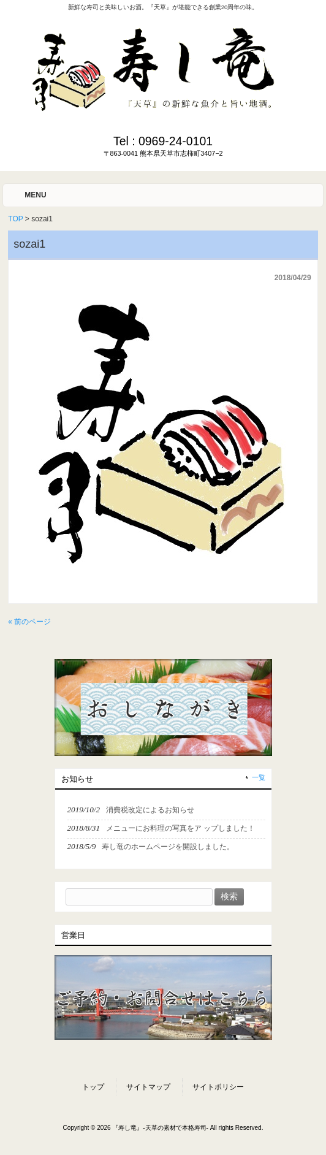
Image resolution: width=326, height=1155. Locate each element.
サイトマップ (148, 1087)
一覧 (258, 777)
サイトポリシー (218, 1087)
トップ (93, 1087)
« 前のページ (29, 621)
